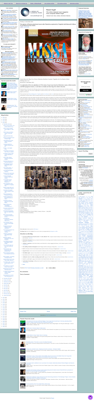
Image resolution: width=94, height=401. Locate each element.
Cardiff (87, 215)
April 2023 (6, 290)
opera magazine (89, 257)
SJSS (83, 273)
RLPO (89, 268)
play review (91, 263)
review (79, 268)
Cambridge (80, 215)
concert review (60, 246)
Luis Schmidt (86, 102)
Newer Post (23, 311)
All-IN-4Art (84, 198)
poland (79, 264)
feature (88, 231)
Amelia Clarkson (87, 128)
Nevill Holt (91, 251)
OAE (81, 256)
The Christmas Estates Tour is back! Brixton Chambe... (8, 231)
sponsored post (85, 276)
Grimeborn (91, 238)
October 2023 (6, 280)
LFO (92, 244)
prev (92, 264)
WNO (89, 291)
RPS (87, 269)
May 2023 (6, 288)
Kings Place (88, 242)
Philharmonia (80, 263)
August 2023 (6, 283)
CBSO (90, 215)
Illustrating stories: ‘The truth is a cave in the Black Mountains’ (39, 342)
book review (90, 205)
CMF (84, 220)
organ (90, 260)
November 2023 (7, 278)
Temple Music (88, 279)
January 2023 (6, 295)
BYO (83, 214)
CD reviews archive (62, 3)
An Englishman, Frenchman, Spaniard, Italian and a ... (8, 219)
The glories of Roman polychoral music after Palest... (8, 201)
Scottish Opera (85, 272)
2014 (4, 311)
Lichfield (79, 245)
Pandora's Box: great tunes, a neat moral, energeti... (8, 174)
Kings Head (83, 242)
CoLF (92, 220)
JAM (79, 242)
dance (79, 226)
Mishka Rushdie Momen (87, 137)
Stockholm (80, 277)
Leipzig (79, 244)
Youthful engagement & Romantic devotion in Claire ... (8, 197)
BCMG (79, 204)
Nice (83, 253)
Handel (84, 240)
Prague (87, 264)
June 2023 (6, 286)
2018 (4, 304)
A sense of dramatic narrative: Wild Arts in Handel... (8, 177)
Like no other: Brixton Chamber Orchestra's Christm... (8, 158)
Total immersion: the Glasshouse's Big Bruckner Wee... (7, 250)
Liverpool (85, 245)
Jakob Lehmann (87, 143)
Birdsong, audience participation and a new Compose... (8, 238)
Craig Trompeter (83, 122)
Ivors (92, 241)
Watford (88, 287)
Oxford (79, 261)
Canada (84, 215)
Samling (83, 271)
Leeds (86, 243)
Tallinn (84, 279)
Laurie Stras (82, 140)
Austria (89, 199)
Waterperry (84, 287)
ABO (79, 197)
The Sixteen (90, 281)
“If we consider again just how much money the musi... (8, 246)
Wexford (79, 289)
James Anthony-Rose (84, 131)
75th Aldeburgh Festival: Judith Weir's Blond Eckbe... (8, 165)
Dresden (79, 227)
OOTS (89, 256)
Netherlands (86, 251)
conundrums (87, 223)
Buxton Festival (88, 210)
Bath (79, 202)
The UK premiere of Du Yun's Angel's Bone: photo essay (38, 383)
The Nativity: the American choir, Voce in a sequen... (8, 151)
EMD (83, 229)
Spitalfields (80, 276)
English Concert (89, 229)
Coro (53, 94)
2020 (4, 301)
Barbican (83, 201)
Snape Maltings (81, 274)
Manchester (83, 247)
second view (90, 272)
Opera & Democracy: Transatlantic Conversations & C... (8, 205)
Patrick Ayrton (86, 136)
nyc (89, 255)
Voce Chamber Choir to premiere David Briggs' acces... (8, 223)
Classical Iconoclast (91, 181)
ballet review (85, 200)
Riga (87, 268)
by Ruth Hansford (85, 213)
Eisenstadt (80, 229)
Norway (87, 255)
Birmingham (80, 205)
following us (35, 229)
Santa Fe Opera (88, 271)
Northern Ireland (81, 255)
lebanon (79, 243)
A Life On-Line (81, 196)
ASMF (86, 199)
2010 (4, 318)
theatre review (90, 283)
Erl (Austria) (83, 230)
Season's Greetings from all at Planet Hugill (8, 138)
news (91, 252)
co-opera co (88, 220)
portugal (83, 264)
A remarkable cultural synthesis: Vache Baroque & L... (7, 180)
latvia (92, 242)
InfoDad (91, 186)
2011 (4, 316)
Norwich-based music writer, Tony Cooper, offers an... (8, 260)
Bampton (80, 201)
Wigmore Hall (81, 290)
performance (90, 262)
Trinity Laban (88, 284)
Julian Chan (85, 124)
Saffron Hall (84, 270)
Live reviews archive (49, 3)
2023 (4, 122)
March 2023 (6, 292)
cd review (84, 216)
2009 (4, 319)
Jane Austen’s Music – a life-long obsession (8, 168)
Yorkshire (84, 292)
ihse (92, 240)
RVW (92, 269)
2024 (4, 120)
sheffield (79, 273)
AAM (92, 196)
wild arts (87, 290)
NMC (85, 253)
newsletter (80, 253)
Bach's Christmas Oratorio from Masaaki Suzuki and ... (8, 253)
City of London (87, 219)
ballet (81, 200)
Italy (90, 241)
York (82, 292)
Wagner (91, 286)
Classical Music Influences (83, 64)
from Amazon (85, 167)
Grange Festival (90, 237)
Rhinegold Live (83, 268)
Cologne (79, 221)
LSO (90, 246)
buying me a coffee (54, 231)
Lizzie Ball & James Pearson (85, 126)
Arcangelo (80, 199)
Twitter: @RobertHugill (35, 3)
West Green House (89, 288)
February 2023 (7, 293)
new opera (80, 252)
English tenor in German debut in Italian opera (35, 328)
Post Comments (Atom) (51, 315)
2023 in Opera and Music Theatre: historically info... (8, 133)
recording (91, 267)
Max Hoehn (85, 111)
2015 (4, 309)
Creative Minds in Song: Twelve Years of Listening (36, 335)
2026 (4, 117)
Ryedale (79, 270)
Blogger (52, 398)
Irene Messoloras (87, 108)
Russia (90, 269)
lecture (83, 243)
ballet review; (90, 200)
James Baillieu (85, 105)
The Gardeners (85, 280)
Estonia (86, 230)
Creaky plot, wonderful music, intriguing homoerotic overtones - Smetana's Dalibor (43, 349)
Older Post (73, 311)
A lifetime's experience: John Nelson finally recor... (7, 234)
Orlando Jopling (87, 100)
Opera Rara (86, 259)
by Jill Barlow (86, 212)
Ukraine (86, 285)
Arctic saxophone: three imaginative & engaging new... (8, 184)
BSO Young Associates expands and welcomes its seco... (8, 215)
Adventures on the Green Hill (87, 197)
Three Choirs (81, 284)
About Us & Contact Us (21, 3)
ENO (79, 230)
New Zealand (88, 252)
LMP (89, 245)
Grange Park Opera (83, 238)
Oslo (92, 260)
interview (30, 237)
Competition (85, 221)
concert (91, 221)
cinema (83, 219)
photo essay (86, 263)
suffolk (88, 278)
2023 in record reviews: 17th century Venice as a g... (8, 126)
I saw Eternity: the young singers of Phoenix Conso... (8, 141)
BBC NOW (87, 203)
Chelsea (79, 218)
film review (89, 232)
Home (24, 264)
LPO (87, 246)
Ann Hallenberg (89, 134)
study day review (82, 278)
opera (92, 256)
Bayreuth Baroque (84, 202)
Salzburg (80, 271)
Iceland (89, 240)
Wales (79, 287)
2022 (4, 297)
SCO (92, 271)
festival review (84, 232)
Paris (85, 262)
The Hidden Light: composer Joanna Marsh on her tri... (8, 263)
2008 (4, 321)
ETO (89, 230)
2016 (4, 307)
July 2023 (6, 285)
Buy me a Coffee (87, 73)
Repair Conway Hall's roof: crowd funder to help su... (8, 188)
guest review (90, 239)
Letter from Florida (84, 244)
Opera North (81, 259)
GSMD (79, 239)
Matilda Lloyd (86, 146)
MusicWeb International (88, 183)
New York (83, 252)
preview (80, 266)
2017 (4, 306)
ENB (85, 229)
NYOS (79, 256)
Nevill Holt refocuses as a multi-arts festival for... (8, 162)
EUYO (79, 231)
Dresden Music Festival (86, 227)
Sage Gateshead (90, 270)
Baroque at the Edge (89, 201)
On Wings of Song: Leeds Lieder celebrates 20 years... (8, 154)
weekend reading (81, 288)
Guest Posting (84, 239)
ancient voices (90, 198)
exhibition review (83, 231)
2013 (4, 312)
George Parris (87, 125)
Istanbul (87, 241)
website (91, 287)
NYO (92, 255)
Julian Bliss (87, 145)
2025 (4, 119)
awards (92, 199)
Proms (85, 266)
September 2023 (7, 281)
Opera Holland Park (82, 257)
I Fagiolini (39, 94)
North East (80, 254)
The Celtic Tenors (83, 104)
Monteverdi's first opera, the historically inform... (8, 269)
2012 (4, 314)
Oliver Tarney (86, 114)
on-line (84, 256)
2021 (4, 299)
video (88, 286)
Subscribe (85, 90)
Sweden (91, 278)
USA (89, 285)
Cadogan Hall (90, 214)
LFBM (90, 244)
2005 (4, 326)
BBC (83, 203)
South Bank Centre (88, 275)
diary (92, 226)
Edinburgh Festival (89, 228)
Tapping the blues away (8, 135)
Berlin (92, 204)
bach (79, 200)
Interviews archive (74, 3)
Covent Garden (84, 224)
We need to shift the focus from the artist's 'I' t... (8, 209)
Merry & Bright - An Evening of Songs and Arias (8, 257)
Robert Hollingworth (32, 94)
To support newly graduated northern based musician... (8, 272)
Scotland (80, 272)
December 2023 (7, 124)
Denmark (87, 226)
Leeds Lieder (90, 243)
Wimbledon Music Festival (83, 291)
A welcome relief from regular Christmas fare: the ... (8, 145)
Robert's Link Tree (8, 3)
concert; (91, 222)
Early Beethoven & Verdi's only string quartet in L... (8, 276)
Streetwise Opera (90, 277)
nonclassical (88, 253)
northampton (91, 254)
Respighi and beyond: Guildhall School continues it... (7, 227)
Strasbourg (84, 277)
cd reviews (91, 216)
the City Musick (46, 94)
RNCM (91, 268)
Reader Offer (80, 267)
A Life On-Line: (87, 196)
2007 (4, 323)
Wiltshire (91, 290)
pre (89, 264)
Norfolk (91, 253)
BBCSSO (91, 203)
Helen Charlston (89, 109)
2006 (4, 324)
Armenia (83, 199)
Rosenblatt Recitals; (82, 269)
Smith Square (90, 273)
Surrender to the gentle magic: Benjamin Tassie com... (8, 191)
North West (86, 254)
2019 (4, 302)
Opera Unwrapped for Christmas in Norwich (8, 194)
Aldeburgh (80, 198)
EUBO (92, 230)
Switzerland (80, 279)
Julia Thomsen (87, 113)
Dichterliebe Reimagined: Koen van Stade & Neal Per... (8, 212)
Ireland (84, 241)
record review (26, 26)
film (86, 232)
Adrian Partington (87, 106)
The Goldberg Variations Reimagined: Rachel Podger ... (8, 242)
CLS (82, 220)
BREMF (80, 207)
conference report (81, 223)
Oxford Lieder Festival (85, 261)
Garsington (84, 235)
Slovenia (86, 273)
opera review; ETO (85, 260)
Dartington (83, 226)
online (87, 256)
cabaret (85, 214)
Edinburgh (83, 228)
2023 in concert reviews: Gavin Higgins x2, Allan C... (8, 129)
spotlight (91, 276)
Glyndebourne (90, 236)
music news (86, 250)
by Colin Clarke (88, 211)
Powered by (85, 94)
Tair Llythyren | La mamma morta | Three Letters (8, 266)
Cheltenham (85, 218)
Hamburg (80, 240)
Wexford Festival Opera (88, 289)
